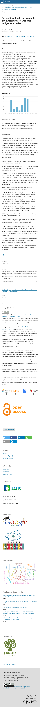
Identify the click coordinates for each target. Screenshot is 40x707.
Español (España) (8, 456)
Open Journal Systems (9, 664)
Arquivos (9, 6)
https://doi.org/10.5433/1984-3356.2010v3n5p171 (19, 36)
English (5, 453)
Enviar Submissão (9, 429)
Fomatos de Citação (8, 281)
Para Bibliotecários (7, 474)
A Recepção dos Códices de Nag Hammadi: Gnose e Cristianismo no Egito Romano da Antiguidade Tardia (18, 612)
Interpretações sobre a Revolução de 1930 (15, 607)
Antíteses (7, 1)
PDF (5, 255)
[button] (6, 437)
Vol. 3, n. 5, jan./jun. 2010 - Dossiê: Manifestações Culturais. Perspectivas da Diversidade (17, 8)
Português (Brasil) (8, 458)
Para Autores (6, 471)
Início (3, 6)
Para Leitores (6, 469)
